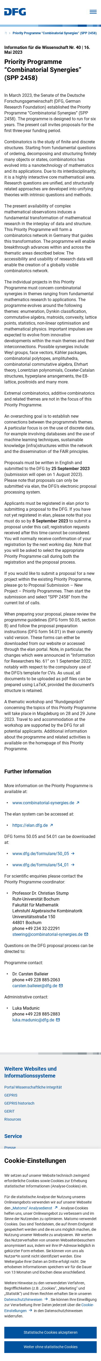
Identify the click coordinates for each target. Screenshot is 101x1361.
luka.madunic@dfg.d (36, 1019)
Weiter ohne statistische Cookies (51, 1347)
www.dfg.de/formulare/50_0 (43, 853)
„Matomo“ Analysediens (35, 1208)
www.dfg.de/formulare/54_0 (43, 864)
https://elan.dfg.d (33, 825)
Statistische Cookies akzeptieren (51, 1332)
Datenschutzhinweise (26, 1299)
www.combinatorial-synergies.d (46, 802)
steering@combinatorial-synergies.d (50, 934)
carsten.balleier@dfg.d (38, 985)
